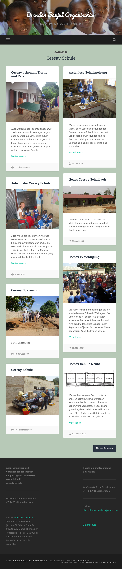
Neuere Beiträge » (104, 448)
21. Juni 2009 (78, 241)
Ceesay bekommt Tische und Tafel (29, 74)
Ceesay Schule (22, 370)
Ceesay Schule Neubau (86, 364)
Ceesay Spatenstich (25, 290)
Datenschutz (89, 524)
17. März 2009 (78, 348)
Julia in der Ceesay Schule (30, 183)
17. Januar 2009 (79, 434)
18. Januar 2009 (22, 354)
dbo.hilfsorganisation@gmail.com (100, 510)
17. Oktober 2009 (22, 167)
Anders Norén (92, 562)
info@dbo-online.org (24, 517)
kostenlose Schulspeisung (88, 72)
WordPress (84, 561)
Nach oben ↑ (109, 562)
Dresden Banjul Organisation (61, 14)
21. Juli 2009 (77, 163)
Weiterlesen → (18, 156)
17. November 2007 (23, 430)
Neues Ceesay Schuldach (87, 179)
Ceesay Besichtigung (84, 257)
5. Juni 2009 (20, 274)
